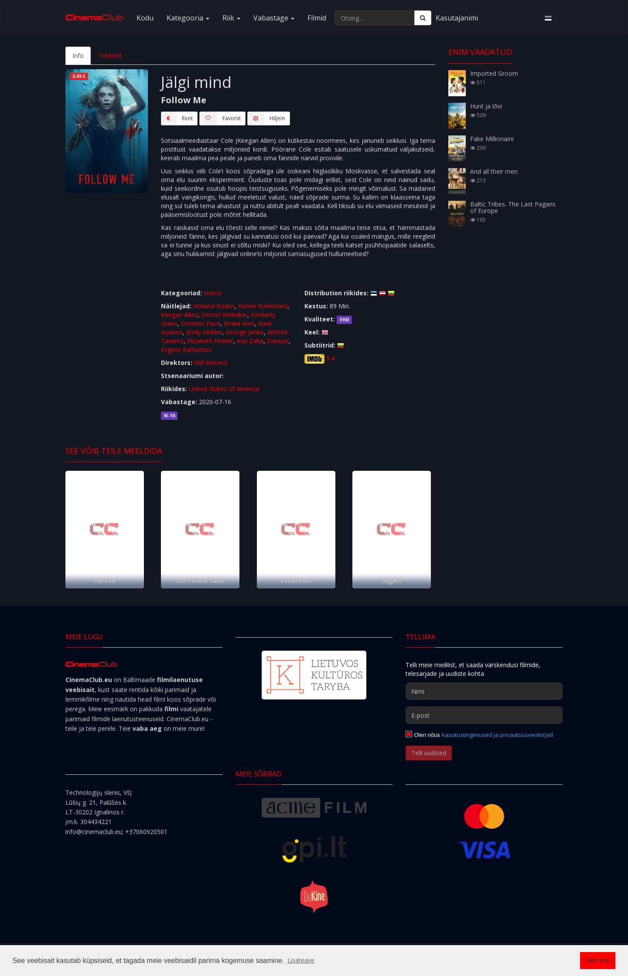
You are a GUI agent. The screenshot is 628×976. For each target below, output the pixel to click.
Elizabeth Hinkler (210, 341)
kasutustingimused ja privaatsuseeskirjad (497, 735)
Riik (231, 18)
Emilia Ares (239, 323)
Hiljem (266, 118)
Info (78, 55)
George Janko (244, 332)
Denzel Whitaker (224, 315)
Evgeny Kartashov (186, 349)
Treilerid (110, 55)
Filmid (316, 18)
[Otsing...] (375, 17)
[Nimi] (484, 691)
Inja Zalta (250, 341)
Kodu (145, 18)
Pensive (105, 581)
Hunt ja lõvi (486, 106)
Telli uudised (428, 753)
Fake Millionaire (492, 139)
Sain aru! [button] (598, 960)
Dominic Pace (200, 323)
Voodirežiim (295, 581)
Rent (177, 118)
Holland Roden (214, 306)
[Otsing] (422, 17)
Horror (213, 293)
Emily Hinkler (204, 332)
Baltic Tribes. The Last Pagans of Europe (513, 207)
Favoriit (220, 118)
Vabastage (273, 18)
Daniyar (278, 341)
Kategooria (188, 18)
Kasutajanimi (457, 18)
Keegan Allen (179, 315)
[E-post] (484, 715)
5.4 (330, 358)
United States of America (224, 389)
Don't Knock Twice (200, 581)
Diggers (392, 581)
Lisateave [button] (300, 960)
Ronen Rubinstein (262, 306)
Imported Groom (494, 73)
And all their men (494, 171)
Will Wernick (211, 362)
